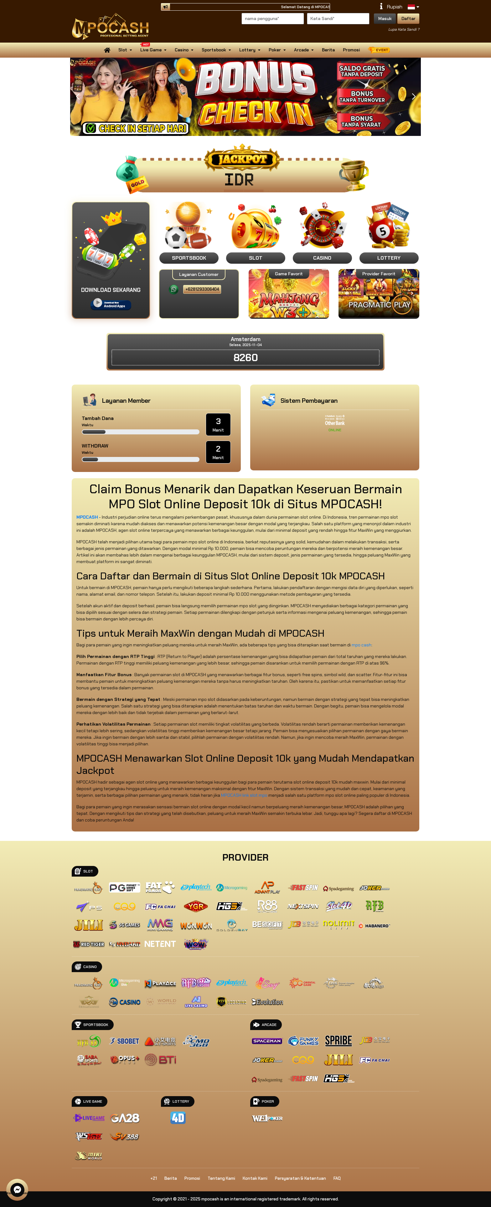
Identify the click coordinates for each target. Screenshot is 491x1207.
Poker (277, 50)
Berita (328, 50)
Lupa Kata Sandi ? (403, 29)
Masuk (385, 18)
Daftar (408, 18)
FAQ (337, 1178)
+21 (153, 1178)
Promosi (351, 50)
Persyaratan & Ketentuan (300, 1178)
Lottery (250, 50)
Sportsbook (216, 50)
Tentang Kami (221, 1178)
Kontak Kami (255, 1178)
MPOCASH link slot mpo (244, 795)
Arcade (304, 50)
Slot (125, 50)
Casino (184, 50)
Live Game (153, 48)
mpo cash (361, 645)
